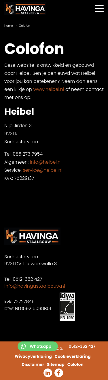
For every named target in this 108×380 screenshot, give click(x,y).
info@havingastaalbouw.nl (34, 286)
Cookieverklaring (73, 356)
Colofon (75, 364)
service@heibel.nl (42, 170)
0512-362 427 (82, 346)
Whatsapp (40, 346)
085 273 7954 (28, 154)
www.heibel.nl (48, 89)
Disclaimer (33, 364)
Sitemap (56, 364)
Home (8, 26)
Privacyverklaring (33, 356)
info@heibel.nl (46, 162)
